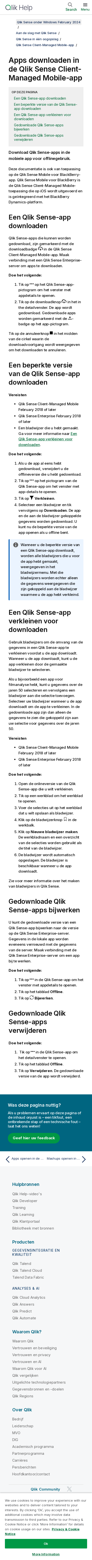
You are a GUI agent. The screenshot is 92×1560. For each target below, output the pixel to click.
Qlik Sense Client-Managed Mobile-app (45, 45)
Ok (46, 1544)
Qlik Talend (21, 1263)
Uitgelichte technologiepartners (39, 1382)
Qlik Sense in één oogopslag (37, 39)
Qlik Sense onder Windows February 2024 (48, 22)
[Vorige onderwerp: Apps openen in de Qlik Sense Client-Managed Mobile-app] (24, 1159)
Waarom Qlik (23, 1341)
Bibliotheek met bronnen (33, 1228)
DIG (15, 1440)
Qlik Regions (22, 1396)
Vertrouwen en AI (26, 1362)
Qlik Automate (24, 1318)
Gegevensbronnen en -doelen (38, 1389)
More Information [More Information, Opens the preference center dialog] (46, 1554)
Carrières (20, 1460)
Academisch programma (33, 1446)
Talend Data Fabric (28, 1277)
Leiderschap (22, 1426)
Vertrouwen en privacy (31, 1355)
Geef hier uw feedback (34, 1138)
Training (19, 1208)
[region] (46, 1526)
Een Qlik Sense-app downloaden (40, 98)
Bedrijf (17, 1419)
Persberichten (24, 1467)
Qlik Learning (23, 1214)
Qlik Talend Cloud (27, 1270)
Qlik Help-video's (27, 1194)
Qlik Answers (23, 1304)
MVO (16, 1433)
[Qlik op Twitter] (69, 1489)
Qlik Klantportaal (26, 1221)
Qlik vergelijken (25, 1375)
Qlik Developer (24, 1201)
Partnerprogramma (28, 1453)
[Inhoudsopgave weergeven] (9, 22)
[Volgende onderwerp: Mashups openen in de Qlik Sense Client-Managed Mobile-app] (67, 1159)
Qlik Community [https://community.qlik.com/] (45, 1489)
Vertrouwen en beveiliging (34, 1348)
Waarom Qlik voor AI (29, 1368)
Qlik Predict (22, 1311)
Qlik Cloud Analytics (28, 1297)
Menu (85, 9)
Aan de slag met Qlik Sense (36, 33)
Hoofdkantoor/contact (31, 1474)
